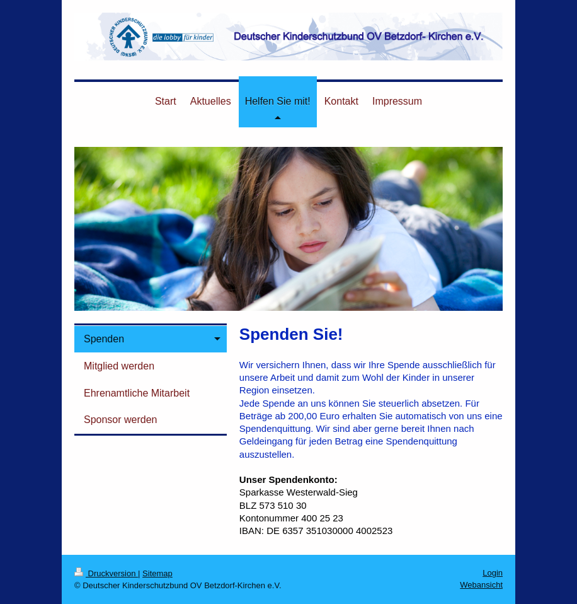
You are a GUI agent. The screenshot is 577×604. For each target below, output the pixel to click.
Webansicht (481, 584)
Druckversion (106, 573)
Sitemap (157, 573)
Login (493, 573)
